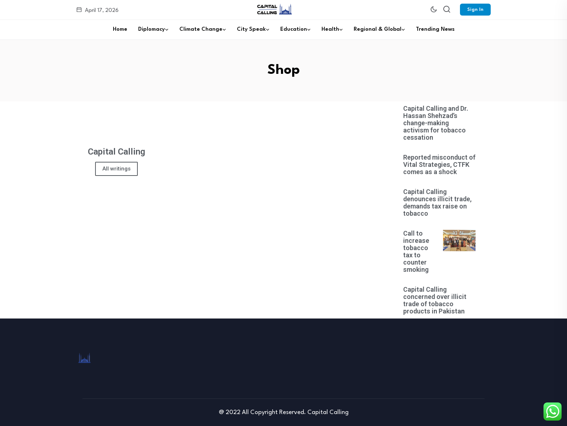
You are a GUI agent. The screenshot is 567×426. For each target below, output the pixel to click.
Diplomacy (151, 29)
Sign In (475, 9)
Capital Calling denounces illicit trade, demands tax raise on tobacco (437, 202)
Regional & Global (377, 29)
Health (330, 29)
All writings (116, 168)
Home (120, 29)
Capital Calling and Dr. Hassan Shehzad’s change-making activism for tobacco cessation (435, 123)
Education (293, 29)
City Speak (251, 29)
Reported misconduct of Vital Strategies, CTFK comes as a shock (439, 164)
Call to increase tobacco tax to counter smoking (416, 251)
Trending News (435, 29)
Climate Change (200, 29)
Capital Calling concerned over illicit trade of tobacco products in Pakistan (434, 300)
